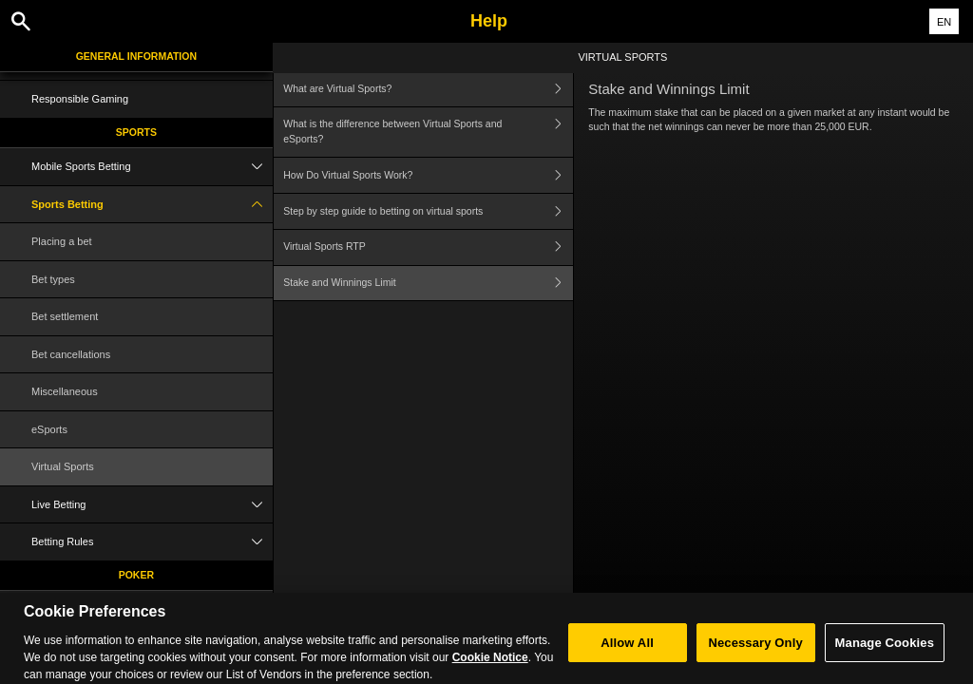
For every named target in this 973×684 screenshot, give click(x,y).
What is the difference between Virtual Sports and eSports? (428, 132)
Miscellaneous (64, 391)
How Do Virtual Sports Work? (428, 175)
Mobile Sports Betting (152, 166)
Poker (136, 574)
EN (944, 22)
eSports (49, 429)
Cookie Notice (490, 665)
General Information (136, 56)
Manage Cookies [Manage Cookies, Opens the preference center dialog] (884, 650)
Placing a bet (61, 241)
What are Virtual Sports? (428, 88)
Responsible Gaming (79, 98)
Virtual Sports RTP (428, 247)
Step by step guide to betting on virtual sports (428, 211)
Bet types (53, 279)
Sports (136, 132)
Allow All (627, 650)
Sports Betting (152, 204)
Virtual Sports (62, 466)
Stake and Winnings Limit (428, 283)
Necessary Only (755, 650)
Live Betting (152, 504)
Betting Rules (152, 541)
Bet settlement (64, 316)
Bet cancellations (70, 354)
